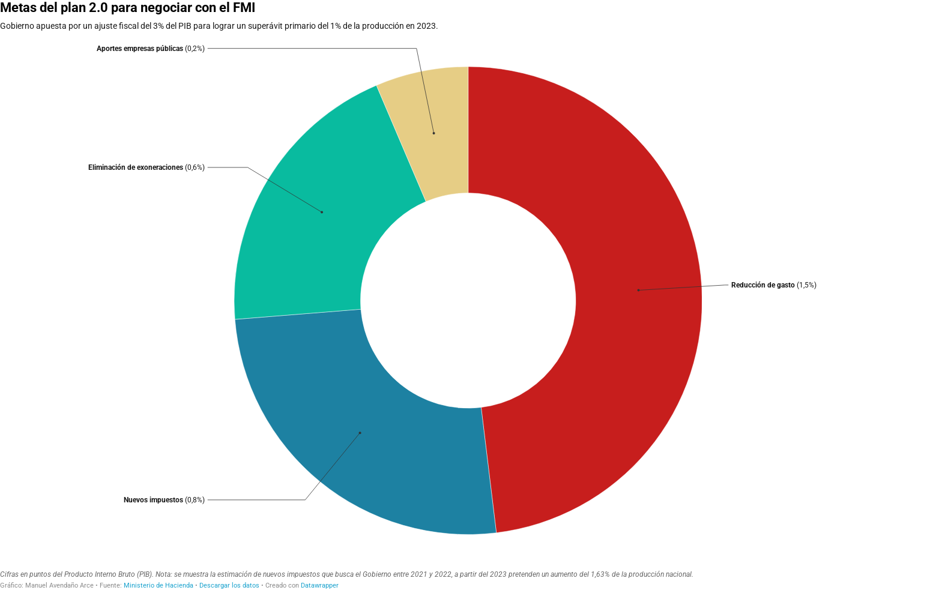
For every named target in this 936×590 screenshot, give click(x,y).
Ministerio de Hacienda (158, 585)
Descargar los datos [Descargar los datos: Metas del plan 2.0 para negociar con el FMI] (229, 585)
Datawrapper (320, 585)
